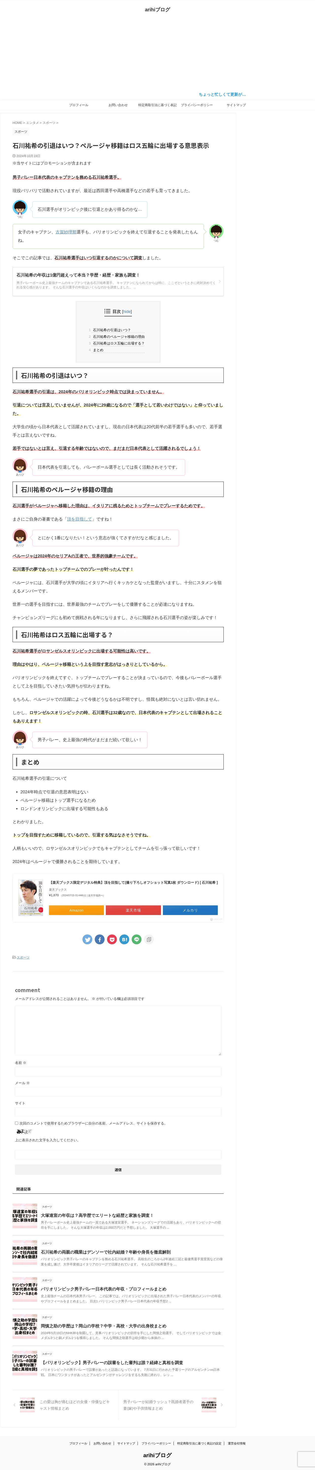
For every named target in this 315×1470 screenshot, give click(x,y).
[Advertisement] (157, 53)
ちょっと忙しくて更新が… (229, 94)
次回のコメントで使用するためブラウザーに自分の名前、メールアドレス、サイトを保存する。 (93, 1125)
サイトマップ (236, 105)
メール (22, 1085)
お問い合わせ (118, 105)
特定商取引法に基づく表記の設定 (157, 106)
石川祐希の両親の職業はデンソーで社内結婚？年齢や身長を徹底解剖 (102, 1255)
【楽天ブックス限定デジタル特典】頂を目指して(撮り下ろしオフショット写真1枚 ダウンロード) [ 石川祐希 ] (132, 886)
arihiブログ (157, 9)
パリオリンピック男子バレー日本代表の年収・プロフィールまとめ (100, 1292)
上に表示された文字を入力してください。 (47, 1142)
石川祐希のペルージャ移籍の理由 (118, 337)
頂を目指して (79, 519)
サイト (20, 1105)
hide (127, 311)
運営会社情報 (237, 1442)
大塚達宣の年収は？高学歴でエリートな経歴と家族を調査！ (94, 1218)
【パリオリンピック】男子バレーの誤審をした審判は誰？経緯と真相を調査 (108, 1365)
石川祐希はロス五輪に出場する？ (118, 343)
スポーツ (23, 960)
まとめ (97, 350)
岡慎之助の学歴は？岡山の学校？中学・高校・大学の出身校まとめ (100, 1328)
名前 (20, 1065)
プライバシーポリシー (197, 105)
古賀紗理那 (66, 232)
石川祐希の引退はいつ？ (111, 330)
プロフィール (78, 105)
